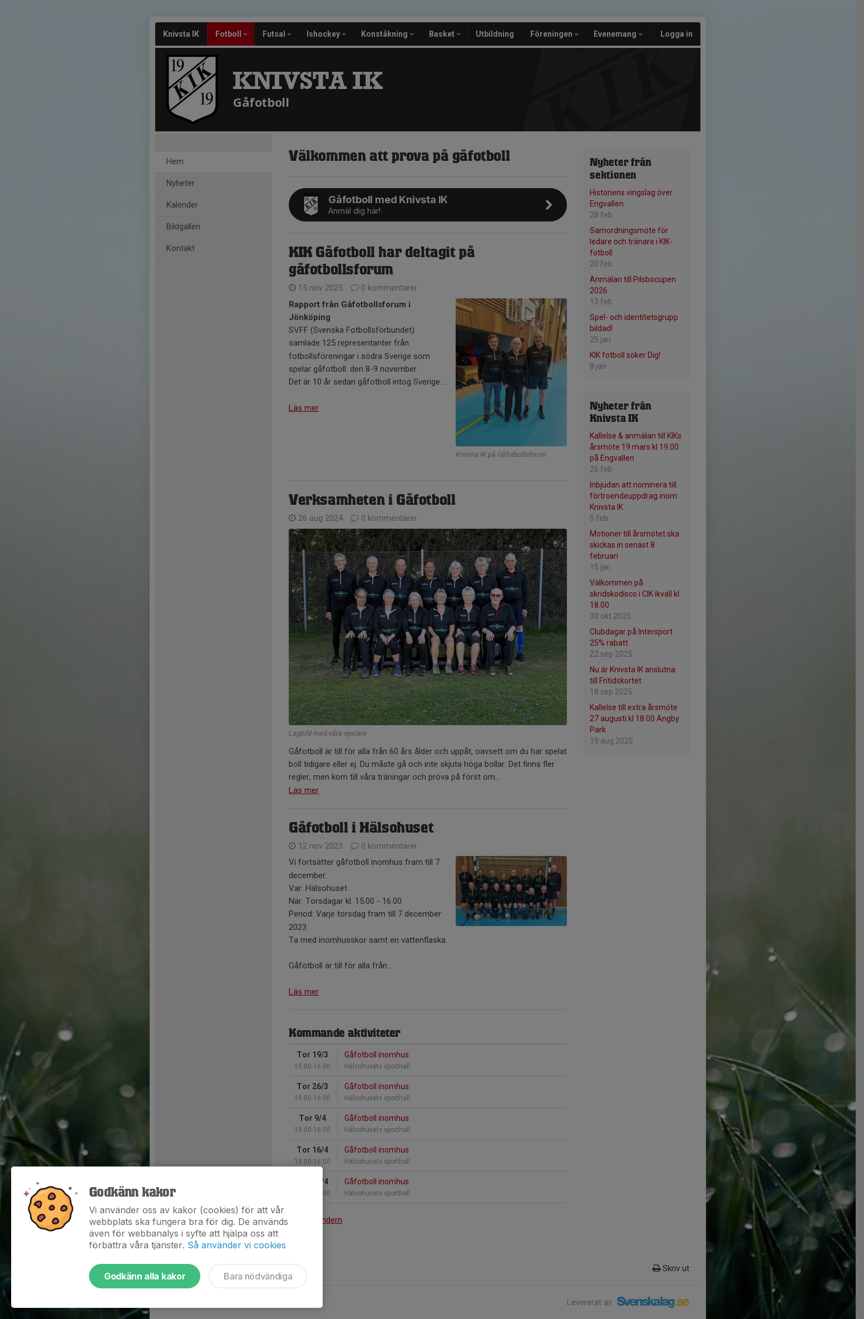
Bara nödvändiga (258, 1276)
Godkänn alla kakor (144, 1276)
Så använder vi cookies (236, 1245)
